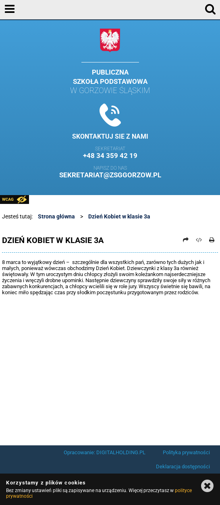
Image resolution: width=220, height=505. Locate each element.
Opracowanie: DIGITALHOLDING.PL (104, 452)
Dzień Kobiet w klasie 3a (119, 216)
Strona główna (56, 216)
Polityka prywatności (186, 452)
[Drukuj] (212, 239)
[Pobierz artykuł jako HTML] (198, 239)
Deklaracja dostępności (183, 466)
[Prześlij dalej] (186, 239)
